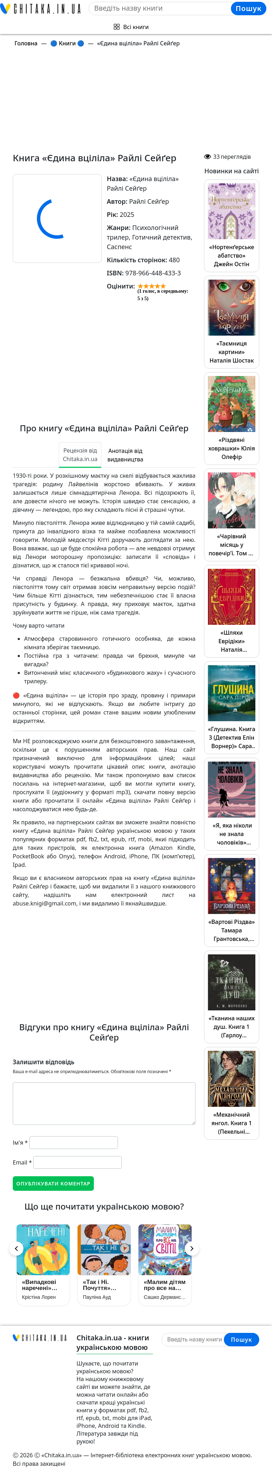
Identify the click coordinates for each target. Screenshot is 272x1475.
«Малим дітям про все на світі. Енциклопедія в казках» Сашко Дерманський (165, 1285)
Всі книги (136, 27)
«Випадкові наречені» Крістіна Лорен (39, 1285)
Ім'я (20, 1142)
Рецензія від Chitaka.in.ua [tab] (80, 455)
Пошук (248, 8)
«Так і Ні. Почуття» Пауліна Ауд (101, 1285)
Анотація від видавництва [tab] (125, 455)
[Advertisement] (140, 102)
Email (22, 1162)
